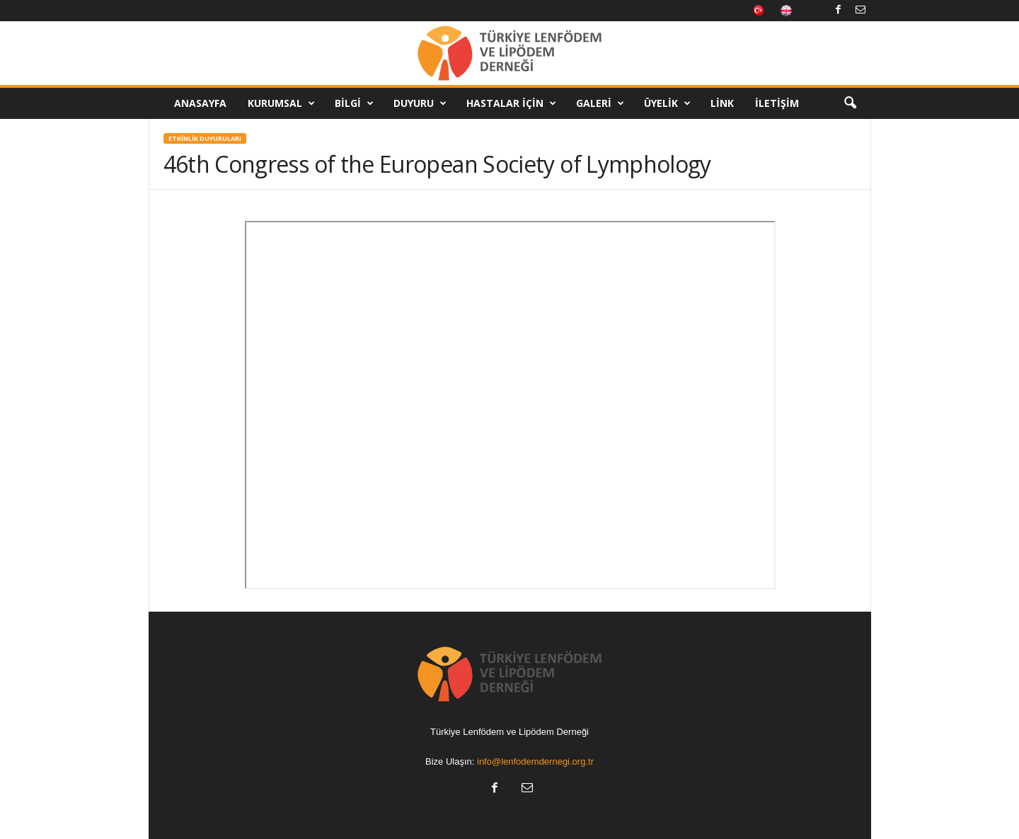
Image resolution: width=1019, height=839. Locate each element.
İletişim (777, 103)
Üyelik (667, 103)
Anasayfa (200, 103)
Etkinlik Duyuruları (204, 138)
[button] (849, 103)
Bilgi (354, 103)
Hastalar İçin (511, 103)
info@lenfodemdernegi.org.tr (535, 761)
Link (722, 103)
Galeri (600, 103)
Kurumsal (281, 103)
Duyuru (420, 103)
